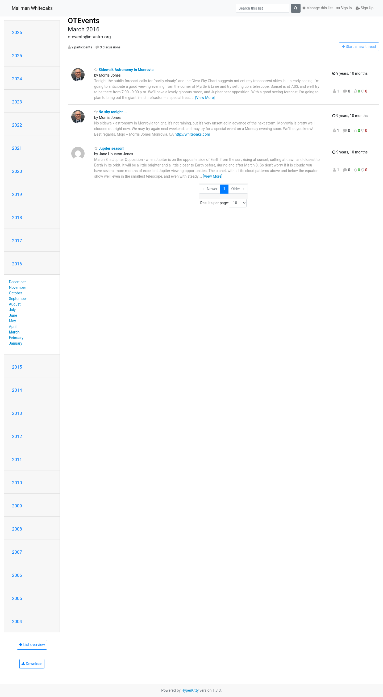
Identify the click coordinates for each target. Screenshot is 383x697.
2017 (17, 240)
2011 (17, 459)
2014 (17, 390)
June (13, 315)
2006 (17, 575)
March (14, 332)
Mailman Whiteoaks (32, 8)
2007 (17, 552)
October (15, 293)
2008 (17, 529)
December (17, 282)
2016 (17, 263)
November (17, 287)
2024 (17, 78)
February (16, 338)
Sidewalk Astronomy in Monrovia (123, 70)
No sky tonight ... (110, 112)
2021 (17, 148)
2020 (17, 171)
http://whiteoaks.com (192, 134)
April (13, 326)
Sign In (344, 8)
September (18, 299)
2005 (17, 598)
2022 (17, 125)
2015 (17, 367)
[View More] (205, 97)
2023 (17, 102)
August (15, 304)
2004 (17, 621)
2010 (17, 482)
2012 (17, 436)
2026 (17, 32)
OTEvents (83, 20)
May (12, 321)
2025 (17, 55)
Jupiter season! (109, 148)
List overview (32, 644)
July (12, 310)
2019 (17, 194)
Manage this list (317, 8)
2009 (17, 505)
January (15, 343)
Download (32, 664)
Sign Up (364, 8)
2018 (17, 217)
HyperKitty (190, 690)
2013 (17, 413)
